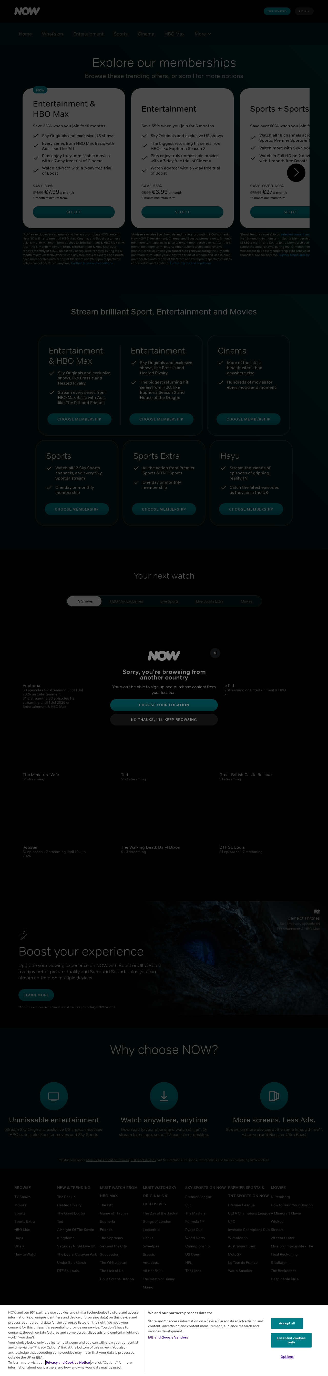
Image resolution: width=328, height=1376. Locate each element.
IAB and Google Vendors (168, 1337)
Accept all (287, 1323)
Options (287, 1357)
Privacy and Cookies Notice (68, 1362)
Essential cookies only (291, 1340)
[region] (164, 1340)
